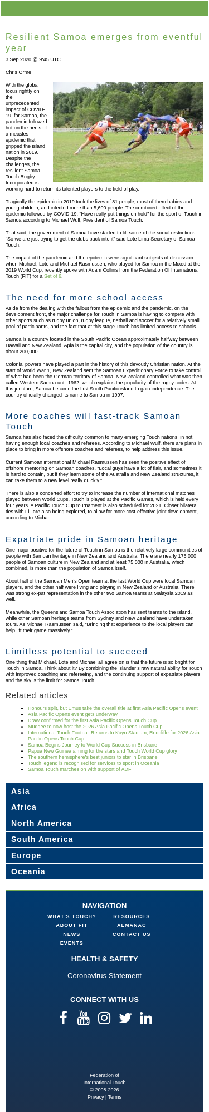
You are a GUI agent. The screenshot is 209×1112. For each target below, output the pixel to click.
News (71, 934)
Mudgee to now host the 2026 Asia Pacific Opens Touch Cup (95, 726)
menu (198, 8)
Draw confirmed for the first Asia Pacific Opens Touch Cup (92, 720)
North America (41, 823)
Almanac (132, 925)
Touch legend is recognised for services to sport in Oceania (93, 763)
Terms (115, 1097)
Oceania (28, 871)
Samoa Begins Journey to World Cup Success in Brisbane (92, 745)
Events (72, 943)
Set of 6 (52, 276)
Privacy (96, 1097)
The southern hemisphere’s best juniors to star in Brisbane (92, 757)
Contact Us (131, 934)
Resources (131, 916)
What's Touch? (71, 916)
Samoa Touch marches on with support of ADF (79, 769)
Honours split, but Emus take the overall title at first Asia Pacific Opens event (113, 708)
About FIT (72, 925)
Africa (24, 807)
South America (42, 839)
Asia (20, 791)
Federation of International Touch (104, 1054)
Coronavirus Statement (104, 975)
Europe (26, 855)
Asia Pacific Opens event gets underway (73, 714)
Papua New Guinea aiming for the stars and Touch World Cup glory (102, 751)
